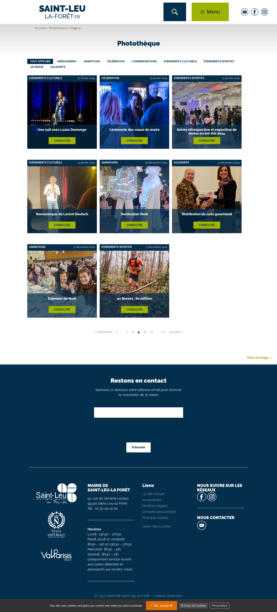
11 (151, 332)
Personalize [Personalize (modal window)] (219, 605)
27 (163, 332)
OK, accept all (161, 605)
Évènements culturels (180, 61)
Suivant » (176, 332)
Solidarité (57, 67)
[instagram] (265, 12)
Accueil (40, 28)
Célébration (116, 61)
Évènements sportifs (219, 61)
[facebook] (255, 12)
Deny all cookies (193, 605)
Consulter (62, 140)
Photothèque (58, 28)
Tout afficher (40, 61)
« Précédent (103, 332)
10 (145, 332)
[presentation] (139, 430)
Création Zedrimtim (168, 596)
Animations (92, 61)
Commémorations (144, 61)
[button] (175, 11)
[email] (245, 12)
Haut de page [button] (259, 357)
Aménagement (67, 61)
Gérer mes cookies (156, 526)
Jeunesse (36, 67)
